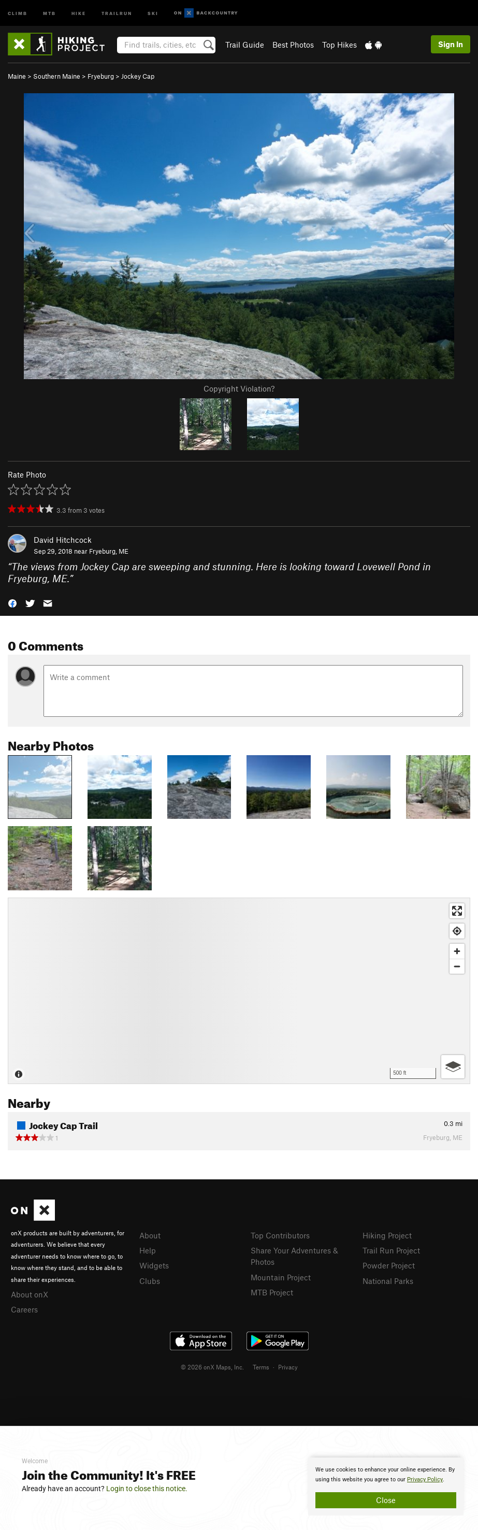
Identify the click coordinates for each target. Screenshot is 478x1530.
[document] (385, 1486)
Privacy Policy (425, 1479)
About (150, 1235)
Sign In (450, 44)
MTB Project (272, 1292)
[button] (12, 603)
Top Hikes (339, 44)
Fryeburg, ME (108, 551)
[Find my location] (457, 931)
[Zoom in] (457, 951)
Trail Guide (244, 44)
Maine (17, 76)
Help (147, 1250)
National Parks (388, 1281)
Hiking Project (387, 1235)
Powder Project (389, 1265)
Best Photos (293, 44)
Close (386, 1500)
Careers (24, 1309)
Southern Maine (56, 76)
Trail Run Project (391, 1250)
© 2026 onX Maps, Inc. (212, 1366)
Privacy (288, 1366)
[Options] (453, 1066)
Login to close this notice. (146, 1488)
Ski (153, 12)
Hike (78, 12)
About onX (29, 1294)
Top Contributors (280, 1235)
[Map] (239, 991)
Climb (17, 12)
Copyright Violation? (239, 388)
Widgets (154, 1265)
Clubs (149, 1281)
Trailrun (117, 12)
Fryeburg (101, 76)
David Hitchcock (63, 539)
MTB (49, 12)
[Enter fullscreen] (457, 910)
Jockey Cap (137, 76)
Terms (261, 1366)
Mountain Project (281, 1277)
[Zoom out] (457, 966)
